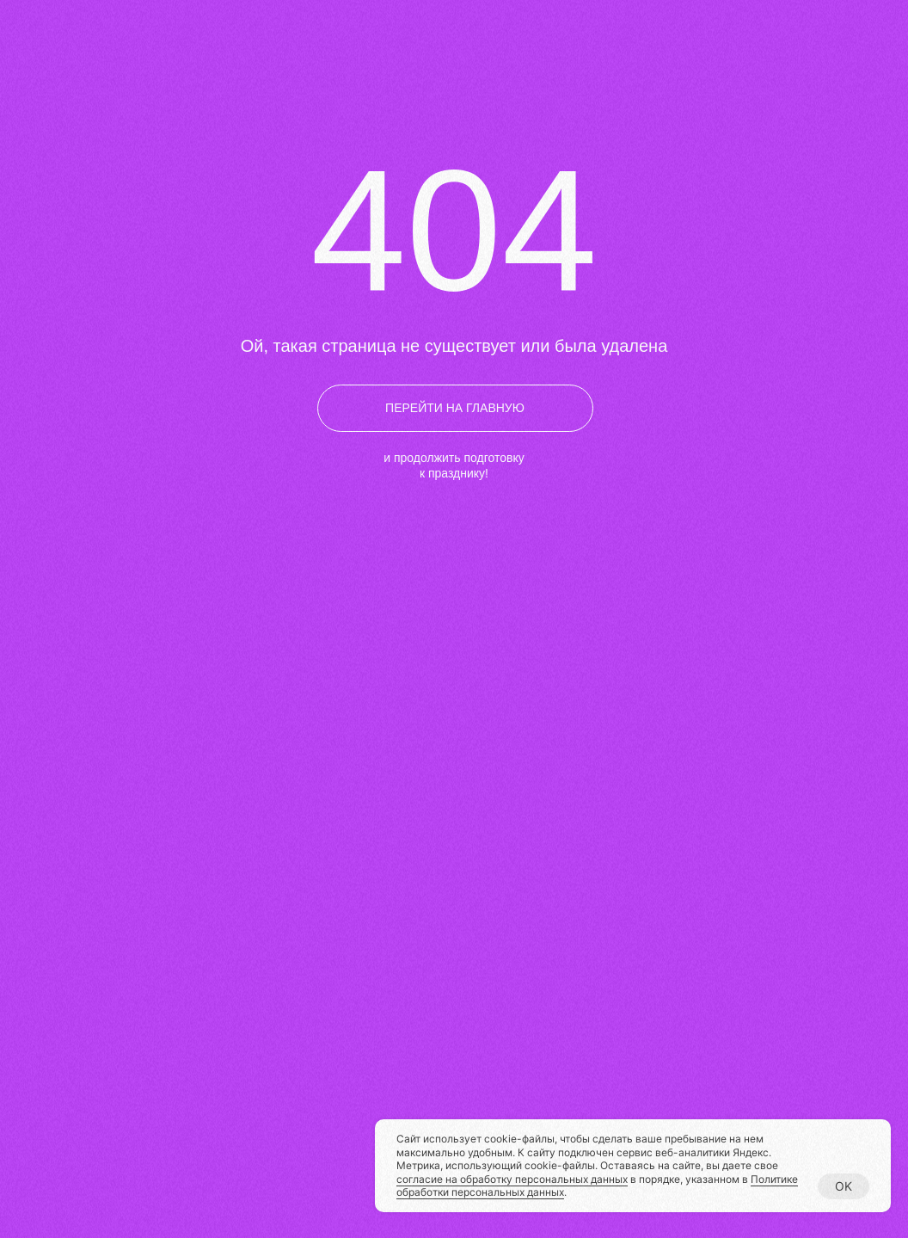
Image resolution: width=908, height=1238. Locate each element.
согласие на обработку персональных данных (512, 1179)
